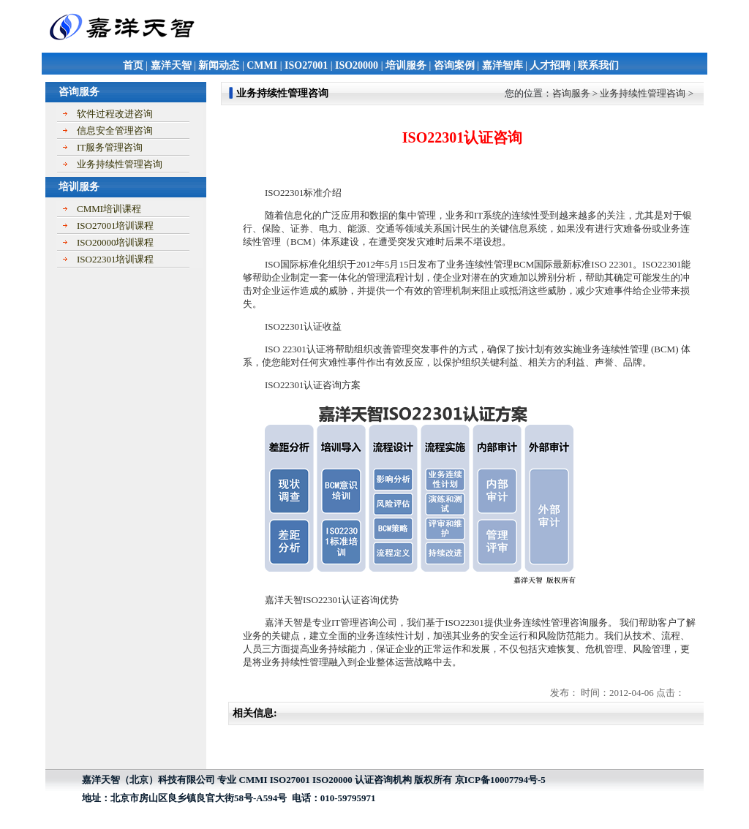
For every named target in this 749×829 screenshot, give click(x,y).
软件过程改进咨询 (115, 113)
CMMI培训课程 (109, 208)
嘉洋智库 (502, 65)
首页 (133, 65)
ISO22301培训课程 (115, 259)
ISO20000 (356, 65)
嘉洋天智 (171, 65)
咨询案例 (454, 65)
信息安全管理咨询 (115, 130)
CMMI (261, 65)
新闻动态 (218, 65)
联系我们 (598, 65)
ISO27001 (306, 65)
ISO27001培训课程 (115, 225)
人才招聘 (550, 65)
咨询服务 (571, 93)
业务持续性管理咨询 (119, 164)
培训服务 (405, 65)
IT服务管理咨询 (110, 147)
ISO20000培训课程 (115, 242)
